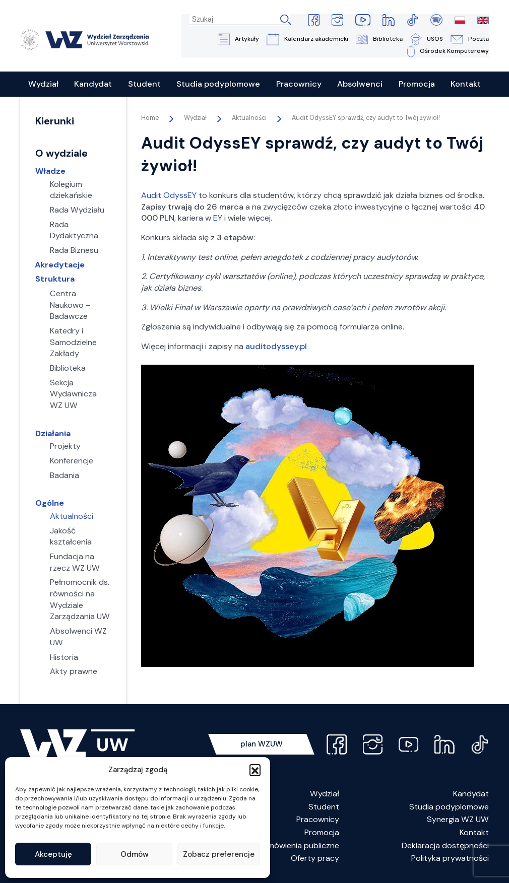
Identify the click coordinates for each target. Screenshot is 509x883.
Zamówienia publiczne (299, 846)
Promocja (321, 833)
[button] (255, 770)
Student (323, 807)
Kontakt (474, 833)
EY (217, 218)
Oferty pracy (315, 858)
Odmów (134, 854)
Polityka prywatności (450, 858)
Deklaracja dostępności (445, 846)
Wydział (324, 794)
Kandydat (471, 794)
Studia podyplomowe (449, 807)
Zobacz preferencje (218, 854)
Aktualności (249, 118)
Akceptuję (53, 854)
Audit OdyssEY (169, 195)
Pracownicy (317, 819)
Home (150, 118)
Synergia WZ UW (458, 819)
